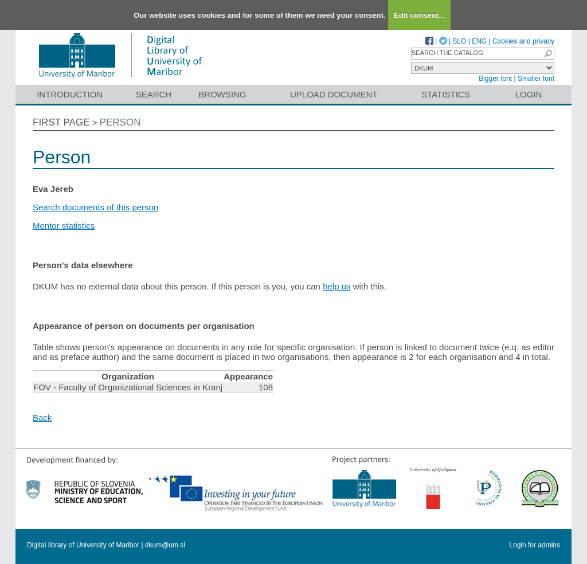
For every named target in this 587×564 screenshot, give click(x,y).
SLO (459, 41)
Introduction (70, 94)
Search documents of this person (95, 207)
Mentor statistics (64, 225)
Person (120, 122)
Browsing (222, 94)
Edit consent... (419, 15)
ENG (479, 41)
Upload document (334, 94)
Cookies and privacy (523, 41)
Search (154, 94)
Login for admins (534, 545)
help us (336, 286)
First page (61, 122)
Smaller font (536, 79)
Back (42, 417)
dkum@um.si (165, 545)
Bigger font (495, 79)
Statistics (445, 94)
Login (528, 94)
